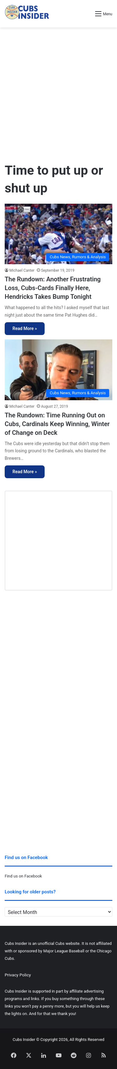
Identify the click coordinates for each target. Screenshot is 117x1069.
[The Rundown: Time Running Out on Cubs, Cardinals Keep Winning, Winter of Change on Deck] (58, 369)
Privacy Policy (18, 974)
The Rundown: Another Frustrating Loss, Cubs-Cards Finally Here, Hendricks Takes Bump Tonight (53, 287)
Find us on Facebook (23, 876)
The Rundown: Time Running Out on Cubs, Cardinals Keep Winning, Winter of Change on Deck (57, 423)
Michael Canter (21, 270)
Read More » (24, 328)
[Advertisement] (58, 92)
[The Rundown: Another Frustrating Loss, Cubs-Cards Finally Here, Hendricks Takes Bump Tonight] (58, 234)
